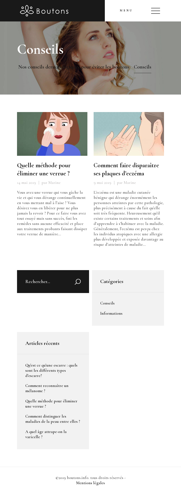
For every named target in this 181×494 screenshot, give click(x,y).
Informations (111, 313)
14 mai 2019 (26, 182)
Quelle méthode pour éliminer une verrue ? (44, 169)
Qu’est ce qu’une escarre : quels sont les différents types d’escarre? (51, 370)
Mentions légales (90, 482)
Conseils (107, 303)
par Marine (51, 182)
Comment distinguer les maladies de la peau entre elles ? (52, 419)
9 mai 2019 (102, 182)
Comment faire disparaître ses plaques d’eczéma (126, 169)
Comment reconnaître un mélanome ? (46, 388)
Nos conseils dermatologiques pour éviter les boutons (73, 67)
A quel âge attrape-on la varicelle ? (46, 434)
